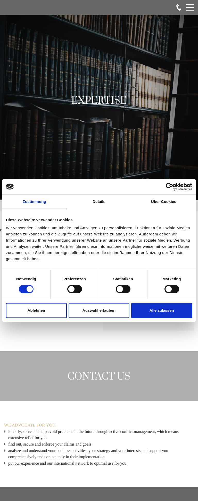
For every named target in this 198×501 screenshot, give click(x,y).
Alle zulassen (162, 310)
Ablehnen (36, 310)
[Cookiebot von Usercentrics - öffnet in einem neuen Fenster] (169, 187)
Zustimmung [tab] (34, 201)
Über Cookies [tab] (163, 201)
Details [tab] (99, 201)
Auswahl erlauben (99, 310)
